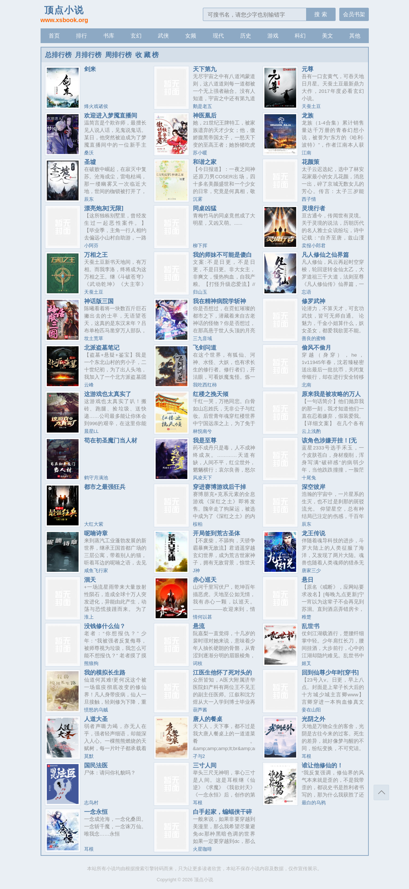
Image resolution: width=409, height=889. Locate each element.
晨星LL (91, 431)
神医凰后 (204, 115)
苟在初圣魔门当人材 (110, 440)
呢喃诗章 (96, 533)
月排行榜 (88, 55)
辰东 (89, 199)
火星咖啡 (202, 849)
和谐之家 (204, 161)
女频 (190, 35)
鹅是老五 (202, 106)
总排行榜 (58, 55)
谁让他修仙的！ (322, 765)
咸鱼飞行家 (96, 570)
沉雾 (197, 199)
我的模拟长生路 (104, 672)
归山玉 (200, 292)
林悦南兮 (202, 431)
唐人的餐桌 (207, 718)
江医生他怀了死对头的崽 (222, 675)
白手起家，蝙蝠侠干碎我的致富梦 (222, 814)
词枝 (197, 663)
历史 (245, 35)
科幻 (300, 35)
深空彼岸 (313, 486)
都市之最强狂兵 (104, 486)
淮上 (89, 617)
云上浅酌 (311, 431)
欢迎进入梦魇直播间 (110, 115)
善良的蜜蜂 (314, 338)
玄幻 (136, 35)
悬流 (199, 626)
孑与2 (199, 756)
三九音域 (202, 338)
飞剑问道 (204, 347)
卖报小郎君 (314, 245)
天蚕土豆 (311, 106)
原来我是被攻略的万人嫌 (331, 397)
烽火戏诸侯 (96, 106)
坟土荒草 (93, 338)
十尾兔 (309, 477)
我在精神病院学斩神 (219, 301)
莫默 (89, 756)
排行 (81, 35)
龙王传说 (313, 533)
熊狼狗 (91, 663)
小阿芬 (91, 245)
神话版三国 (99, 301)
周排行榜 (118, 55)
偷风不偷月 (316, 347)
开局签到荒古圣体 (216, 533)
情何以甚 (202, 617)
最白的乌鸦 (314, 802)
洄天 (90, 579)
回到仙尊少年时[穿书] (330, 672)
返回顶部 (381, 792)
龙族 (307, 115)
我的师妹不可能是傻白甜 (222, 257)
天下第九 (204, 69)
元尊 (307, 69)
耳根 (306, 756)
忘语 (306, 292)
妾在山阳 (311, 710)
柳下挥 (200, 245)
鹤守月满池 (96, 477)
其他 (354, 35)
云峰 (89, 385)
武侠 (163, 35)
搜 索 (320, 14)
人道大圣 (96, 718)
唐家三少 (311, 570)
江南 (306, 152)
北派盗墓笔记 (101, 347)
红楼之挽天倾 (210, 394)
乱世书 (310, 626)
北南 (306, 385)
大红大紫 (93, 524)
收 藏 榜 (147, 55)
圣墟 (90, 161)
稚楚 (306, 617)
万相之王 (96, 254)
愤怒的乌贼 (96, 710)
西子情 (309, 199)
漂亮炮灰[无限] (104, 208)
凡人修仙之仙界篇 (325, 254)
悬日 (307, 579)
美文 (327, 35)
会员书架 (354, 14)
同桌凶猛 (204, 208)
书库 (108, 35)
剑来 (90, 69)
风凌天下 (202, 477)
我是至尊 (204, 440)
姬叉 (306, 663)
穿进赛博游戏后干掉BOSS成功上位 (219, 489)
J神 (196, 570)
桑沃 (89, 152)
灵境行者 (313, 208)
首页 (54, 35)
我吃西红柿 (205, 385)
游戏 (272, 35)
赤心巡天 (204, 579)
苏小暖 (200, 152)
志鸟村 (91, 802)
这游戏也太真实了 (107, 394)
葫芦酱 (200, 710)
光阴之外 (313, 718)
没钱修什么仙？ (104, 626)
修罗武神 (313, 301)
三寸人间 (204, 765)
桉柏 (197, 524)
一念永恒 (96, 811)
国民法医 (96, 765)
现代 (218, 35)
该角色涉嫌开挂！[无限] (329, 443)
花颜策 (310, 161)
